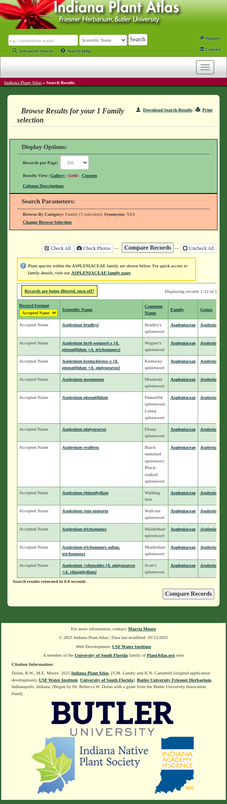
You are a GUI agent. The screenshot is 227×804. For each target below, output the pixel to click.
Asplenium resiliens (80, 447)
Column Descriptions (43, 185)
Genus (206, 309)
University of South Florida (101, 655)
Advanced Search (32, 50)
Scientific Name (77, 309)
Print (204, 109)
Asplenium (210, 324)
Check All (58, 248)
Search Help (76, 50)
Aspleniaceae (183, 324)
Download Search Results (164, 109)
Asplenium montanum (83, 379)
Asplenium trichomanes (84, 528)
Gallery (57, 175)
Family (177, 309)
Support (210, 37)
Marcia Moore (142, 628)
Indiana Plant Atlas (23, 82)
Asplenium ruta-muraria (85, 510)
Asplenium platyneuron (84, 429)
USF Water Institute (131, 646)
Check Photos (93, 248)
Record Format (34, 305)
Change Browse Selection (47, 221)
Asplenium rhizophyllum (85, 492)
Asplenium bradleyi (80, 324)
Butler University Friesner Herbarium (174, 679)
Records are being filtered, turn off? (60, 290)
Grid (73, 175)
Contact (210, 49)
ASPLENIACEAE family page (100, 272)
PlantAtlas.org (161, 655)
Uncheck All (198, 248)
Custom (89, 175)
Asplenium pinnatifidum (85, 397)
